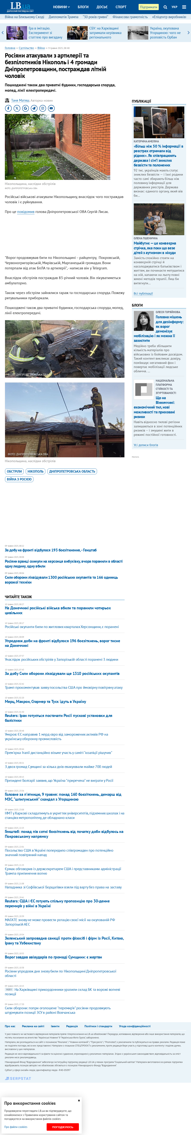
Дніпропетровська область (72, 471)
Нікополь (35, 471)
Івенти (55, 1026)
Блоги (83, 7)
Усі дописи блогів (146, 445)
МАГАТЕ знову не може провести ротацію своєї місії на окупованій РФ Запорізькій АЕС (60, 922)
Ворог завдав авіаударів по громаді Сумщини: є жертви (53, 957)
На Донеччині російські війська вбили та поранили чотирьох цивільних (58, 610)
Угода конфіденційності (135, 1026)
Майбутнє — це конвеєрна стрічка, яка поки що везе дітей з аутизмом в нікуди (155, 248)
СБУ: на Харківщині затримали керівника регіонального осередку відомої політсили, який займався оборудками (106, 39)
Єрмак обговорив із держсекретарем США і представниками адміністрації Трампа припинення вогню (63, 871)
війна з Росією (19, 479)
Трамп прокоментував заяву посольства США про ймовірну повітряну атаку (64, 687)
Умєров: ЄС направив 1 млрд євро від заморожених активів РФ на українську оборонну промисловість (56, 736)
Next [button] (188, 32)
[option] (35, 32)
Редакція (72, 1026)
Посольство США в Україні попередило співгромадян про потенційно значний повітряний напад (59, 852)
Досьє (102, 7)
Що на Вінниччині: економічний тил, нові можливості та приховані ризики (154, 407)
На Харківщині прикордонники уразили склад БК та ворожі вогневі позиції (62, 991)
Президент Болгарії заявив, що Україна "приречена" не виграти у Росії (59, 780)
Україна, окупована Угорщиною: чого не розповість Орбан (165, 32)
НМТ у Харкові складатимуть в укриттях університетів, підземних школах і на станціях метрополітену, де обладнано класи (64, 815)
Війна (41, 48)
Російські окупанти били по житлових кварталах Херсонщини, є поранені (62, 626)
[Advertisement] (65, 235)
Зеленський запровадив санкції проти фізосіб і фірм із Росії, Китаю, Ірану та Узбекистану (64, 940)
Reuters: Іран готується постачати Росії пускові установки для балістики (58, 718)
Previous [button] (2, 32)
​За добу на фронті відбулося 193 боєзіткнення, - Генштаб (51, 550)
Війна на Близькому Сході (24, 17)
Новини (61, 7)
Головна (10, 48)
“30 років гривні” (95, 17)
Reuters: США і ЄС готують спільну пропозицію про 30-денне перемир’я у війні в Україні (57, 903)
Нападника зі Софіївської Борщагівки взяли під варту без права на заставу (63, 887)
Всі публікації (143, 293)
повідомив (26, 211)
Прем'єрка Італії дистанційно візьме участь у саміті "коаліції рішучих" (58, 752)
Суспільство (26, 48)
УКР (174, 7)
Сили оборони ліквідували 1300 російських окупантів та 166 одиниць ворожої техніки (61, 580)
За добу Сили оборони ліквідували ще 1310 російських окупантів (62, 673)
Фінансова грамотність (130, 17)
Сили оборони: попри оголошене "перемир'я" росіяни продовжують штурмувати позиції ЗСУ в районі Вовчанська (57, 1010)
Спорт (121, 7)
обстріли (14, 471)
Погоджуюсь (62, 1127)
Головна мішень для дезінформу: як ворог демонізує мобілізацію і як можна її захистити (159, 328)
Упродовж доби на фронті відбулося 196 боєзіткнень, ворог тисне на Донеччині (62, 643)
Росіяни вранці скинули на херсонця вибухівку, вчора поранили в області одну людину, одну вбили (64, 564)
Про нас (10, 1026)
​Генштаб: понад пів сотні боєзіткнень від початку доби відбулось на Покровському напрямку (64, 834)
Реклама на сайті (33, 1026)
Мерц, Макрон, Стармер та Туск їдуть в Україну (45, 701)
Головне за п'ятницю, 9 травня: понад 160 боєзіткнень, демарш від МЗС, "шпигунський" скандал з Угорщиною (63, 797)
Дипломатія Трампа (63, 17)
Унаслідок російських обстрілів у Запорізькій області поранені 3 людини (61, 659)
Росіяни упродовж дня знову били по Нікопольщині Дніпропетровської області (60, 973)
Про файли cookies (15, 1127)
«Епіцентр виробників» (169, 17)
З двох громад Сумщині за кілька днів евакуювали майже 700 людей (58, 766)
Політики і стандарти (98, 1026)
